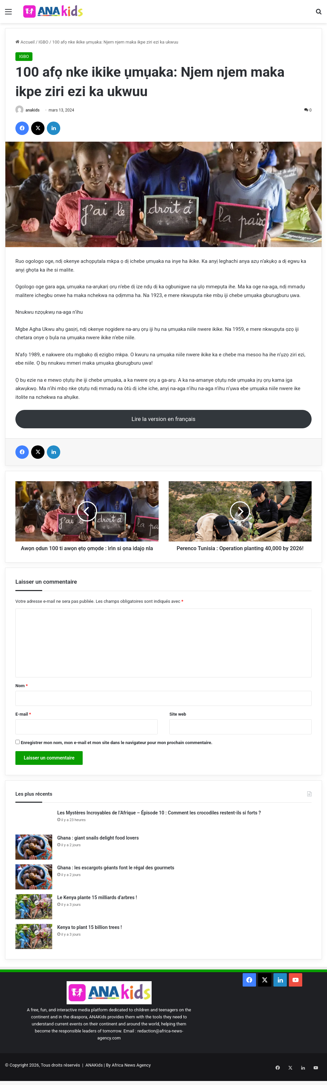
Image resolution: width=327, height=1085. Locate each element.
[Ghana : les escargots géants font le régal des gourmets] (33, 884)
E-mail (23, 722)
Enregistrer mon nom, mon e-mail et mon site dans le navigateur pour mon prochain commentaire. (116, 750)
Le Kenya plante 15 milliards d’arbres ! (97, 905)
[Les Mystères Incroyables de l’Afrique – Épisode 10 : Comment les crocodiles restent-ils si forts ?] (33, 827)
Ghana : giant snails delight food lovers (98, 845)
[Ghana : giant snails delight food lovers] (33, 854)
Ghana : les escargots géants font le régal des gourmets (115, 875)
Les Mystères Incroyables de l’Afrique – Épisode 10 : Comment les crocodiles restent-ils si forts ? (159, 820)
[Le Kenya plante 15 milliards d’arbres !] (33, 914)
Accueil (25, 42)
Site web (177, 722)
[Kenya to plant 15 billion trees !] (33, 944)
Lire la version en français (163, 419)
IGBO (43, 42)
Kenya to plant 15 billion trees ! (89, 935)
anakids (34, 110)
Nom (21, 693)
